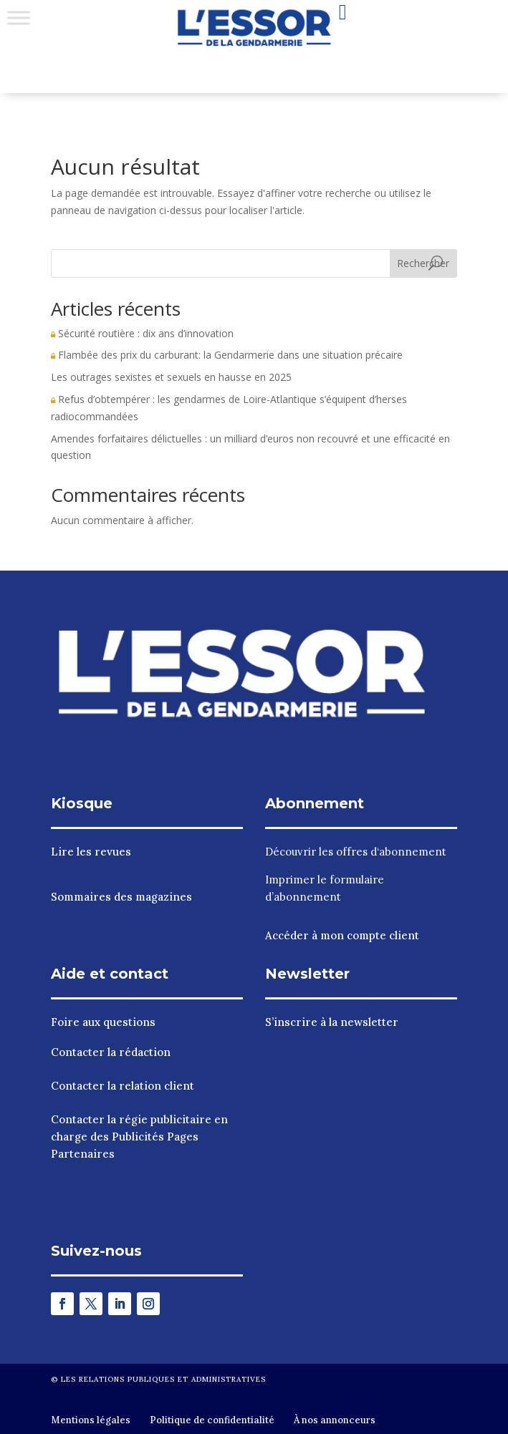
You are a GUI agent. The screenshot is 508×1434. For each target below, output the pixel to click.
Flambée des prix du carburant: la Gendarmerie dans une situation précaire (227, 355)
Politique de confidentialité (212, 1420)
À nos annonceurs (334, 1420)
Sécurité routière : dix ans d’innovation (142, 333)
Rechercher (423, 263)
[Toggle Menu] (18, 17)
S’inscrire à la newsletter (331, 1022)
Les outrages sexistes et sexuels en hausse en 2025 (171, 377)
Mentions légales (90, 1420)
